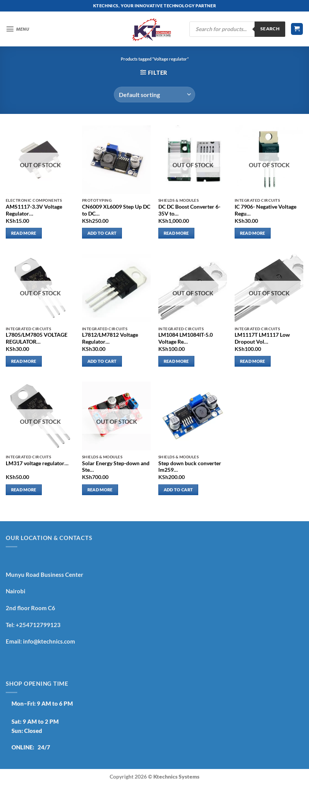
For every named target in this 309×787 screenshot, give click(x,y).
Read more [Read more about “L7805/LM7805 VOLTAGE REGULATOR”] (23, 361)
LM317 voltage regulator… (37, 463)
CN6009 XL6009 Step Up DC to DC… (116, 210)
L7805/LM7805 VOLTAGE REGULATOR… (36, 338)
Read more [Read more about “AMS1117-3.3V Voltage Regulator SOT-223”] (23, 233)
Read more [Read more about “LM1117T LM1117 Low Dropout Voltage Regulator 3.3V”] (252, 361)
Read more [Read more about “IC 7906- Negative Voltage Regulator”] (252, 233)
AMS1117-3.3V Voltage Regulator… (34, 210)
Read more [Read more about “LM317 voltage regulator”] (23, 489)
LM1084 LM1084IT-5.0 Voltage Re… (185, 338)
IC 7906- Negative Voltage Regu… (265, 210)
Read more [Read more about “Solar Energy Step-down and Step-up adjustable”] (100, 489)
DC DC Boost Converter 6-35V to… (189, 210)
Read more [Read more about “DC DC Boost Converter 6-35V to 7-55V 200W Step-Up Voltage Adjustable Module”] (176, 233)
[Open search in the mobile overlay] (237, 29)
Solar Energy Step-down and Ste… (116, 466)
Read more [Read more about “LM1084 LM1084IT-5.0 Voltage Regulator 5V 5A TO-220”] (176, 361)
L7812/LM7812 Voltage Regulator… (110, 338)
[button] (18, 29)
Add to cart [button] (102, 233)
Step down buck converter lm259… (189, 466)
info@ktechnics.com (49, 641)
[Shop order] (154, 94)
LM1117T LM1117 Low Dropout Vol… (262, 338)
